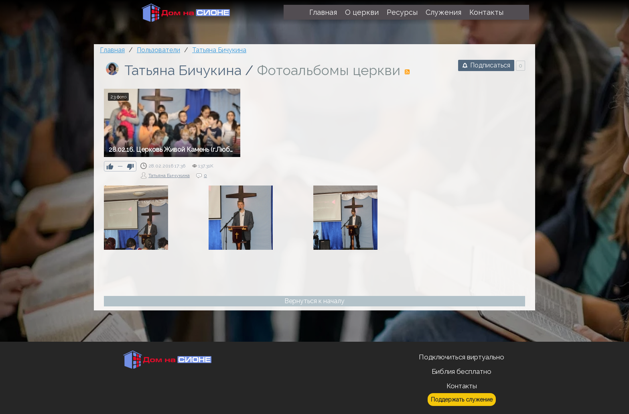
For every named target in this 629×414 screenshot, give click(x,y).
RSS (407, 72)
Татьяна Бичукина (182, 70)
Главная (112, 50)
